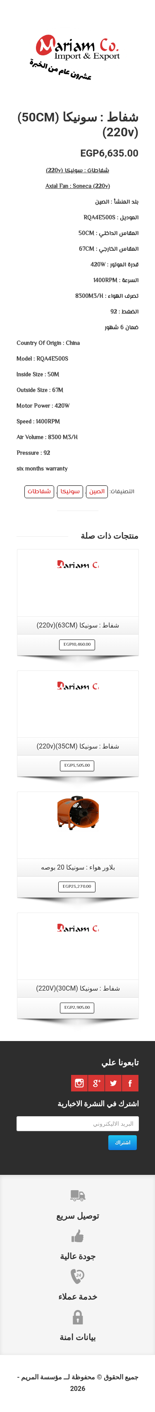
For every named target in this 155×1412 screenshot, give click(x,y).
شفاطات (39, 492)
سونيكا (70, 492)
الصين (97, 492)
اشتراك (122, 1143)
